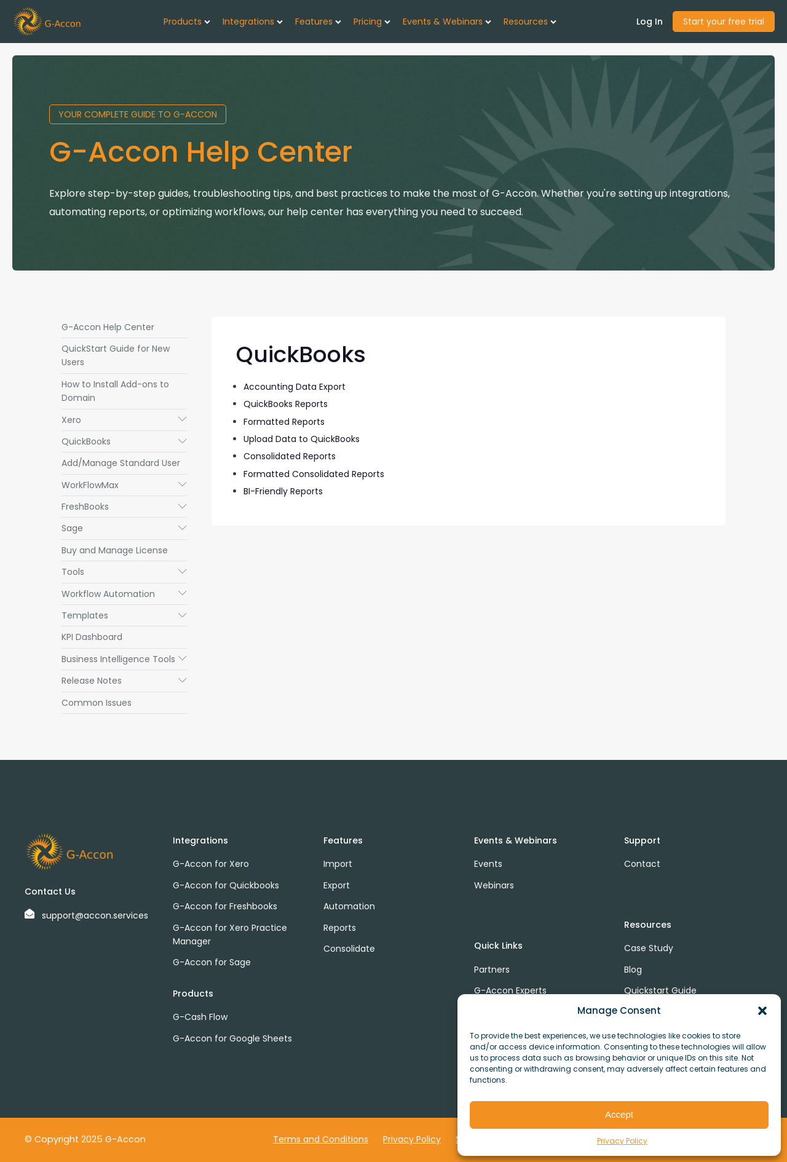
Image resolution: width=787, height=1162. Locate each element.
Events (488, 864)
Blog (633, 969)
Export (336, 885)
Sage (124, 528)
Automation (349, 906)
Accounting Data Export (294, 387)
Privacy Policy (622, 1141)
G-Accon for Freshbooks (225, 906)
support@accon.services (95, 915)
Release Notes (124, 680)
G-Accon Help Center (107, 327)
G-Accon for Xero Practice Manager (230, 934)
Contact (642, 864)
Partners (492, 969)
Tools (124, 572)
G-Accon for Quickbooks (226, 885)
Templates (124, 615)
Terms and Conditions (320, 1139)
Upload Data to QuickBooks (301, 439)
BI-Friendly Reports (283, 491)
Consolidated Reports (289, 456)
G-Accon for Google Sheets (232, 1038)
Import (337, 864)
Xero (124, 420)
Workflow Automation (124, 594)
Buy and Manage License (114, 550)
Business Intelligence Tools (124, 659)
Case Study (648, 948)
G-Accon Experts (510, 990)
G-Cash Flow (200, 1017)
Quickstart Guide (660, 990)
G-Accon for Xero (211, 864)
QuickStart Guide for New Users (115, 355)
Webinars (494, 885)
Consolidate (349, 949)
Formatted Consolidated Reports (313, 474)
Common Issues (96, 703)
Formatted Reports (284, 422)
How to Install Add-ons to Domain (115, 391)
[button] (762, 1011)
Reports (339, 928)
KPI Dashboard (91, 637)
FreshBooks (124, 506)
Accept (619, 1114)
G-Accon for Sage (212, 962)
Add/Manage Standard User (120, 463)
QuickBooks (124, 441)
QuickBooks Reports (285, 404)
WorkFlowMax (124, 485)
